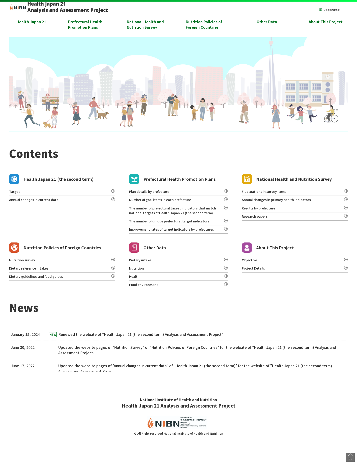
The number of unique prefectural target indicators (173, 231)
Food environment (145, 306)
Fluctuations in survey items (266, 192)
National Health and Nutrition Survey (287, 179)
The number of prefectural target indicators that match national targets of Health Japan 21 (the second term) (171, 217)
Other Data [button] (267, 21)
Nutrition (137, 288)
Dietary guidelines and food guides (39, 297)
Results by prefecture (261, 211)
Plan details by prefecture (151, 192)
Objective (250, 278)
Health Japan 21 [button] (31, 21)
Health (135, 297)
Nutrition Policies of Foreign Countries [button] (204, 24)
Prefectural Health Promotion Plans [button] (85, 24)
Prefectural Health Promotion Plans (172, 179)
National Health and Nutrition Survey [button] (145, 24)
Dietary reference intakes (31, 288)
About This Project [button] (326, 21)
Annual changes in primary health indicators (279, 202)
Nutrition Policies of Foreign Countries (55, 265)
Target (15, 192)
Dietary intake (141, 278)
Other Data (147, 265)
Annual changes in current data (35, 202)
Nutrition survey (23, 278)
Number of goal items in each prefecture (164, 202)
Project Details (255, 288)
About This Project (268, 265)
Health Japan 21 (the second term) (51, 179)
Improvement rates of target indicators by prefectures (165, 243)
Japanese (329, 9)
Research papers (256, 220)
